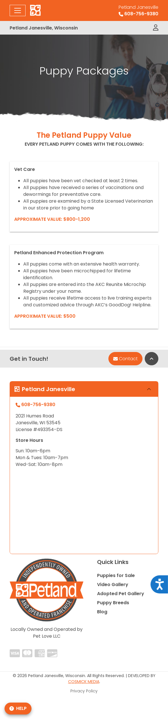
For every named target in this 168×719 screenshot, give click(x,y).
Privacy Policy (84, 691)
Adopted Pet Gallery (120, 593)
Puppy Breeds (113, 602)
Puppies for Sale (116, 575)
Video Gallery (112, 584)
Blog (102, 611)
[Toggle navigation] (18, 10)
